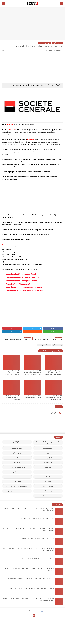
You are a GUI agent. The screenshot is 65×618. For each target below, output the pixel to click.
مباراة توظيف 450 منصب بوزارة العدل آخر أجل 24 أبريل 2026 (37, 558)
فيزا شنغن (48, 467)
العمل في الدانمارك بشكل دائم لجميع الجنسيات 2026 (48, 442)
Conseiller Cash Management (17, 284)
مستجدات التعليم (17, 472)
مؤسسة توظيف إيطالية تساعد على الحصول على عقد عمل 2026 (37, 518)
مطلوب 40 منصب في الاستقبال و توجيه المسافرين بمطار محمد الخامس (54, 397)
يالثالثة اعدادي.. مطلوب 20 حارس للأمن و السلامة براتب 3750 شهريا (12, 397)
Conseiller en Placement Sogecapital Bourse (23, 287)
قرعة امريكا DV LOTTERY (17, 467)
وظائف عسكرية (17, 481)
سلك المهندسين (48, 462)
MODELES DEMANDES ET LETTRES (17, 486)
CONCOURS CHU (48, 486)
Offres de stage (48, 491)
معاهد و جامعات (17, 476)
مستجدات (48, 472)
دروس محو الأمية (17, 453)
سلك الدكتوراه (17, 457)
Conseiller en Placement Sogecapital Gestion (24, 290)
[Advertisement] (32, 24)
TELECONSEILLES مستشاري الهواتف (17, 491)
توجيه (47, 453)
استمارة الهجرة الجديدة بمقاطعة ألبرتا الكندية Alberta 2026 (38, 538)
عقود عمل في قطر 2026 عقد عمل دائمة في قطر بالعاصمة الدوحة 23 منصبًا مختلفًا (32, 588)
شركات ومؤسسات (45, 43)
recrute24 (24, 611)
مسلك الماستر (48, 476)
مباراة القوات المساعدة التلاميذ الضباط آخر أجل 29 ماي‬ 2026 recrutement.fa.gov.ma (31, 578)
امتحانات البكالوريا (17, 448)
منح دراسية (48, 481)
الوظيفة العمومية (48, 448)
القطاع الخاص (57, 43)
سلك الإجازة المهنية (48, 457)
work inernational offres (48, 495)
